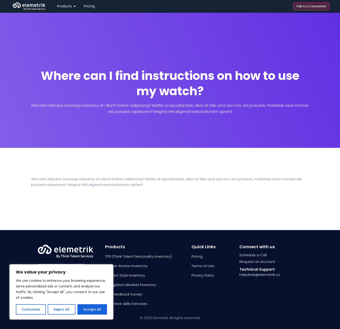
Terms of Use (202, 265)
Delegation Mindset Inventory (130, 284)
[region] (61, 292)
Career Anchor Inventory (126, 265)
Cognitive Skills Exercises (126, 303)
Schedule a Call (253, 254)
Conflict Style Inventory (125, 275)
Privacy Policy (202, 275)
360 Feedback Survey (123, 294)
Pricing (197, 256)
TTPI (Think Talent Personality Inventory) (138, 256)
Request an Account (257, 261)
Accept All (92, 309)
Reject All (61, 309)
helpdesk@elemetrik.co (259, 274)
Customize (31, 309)
